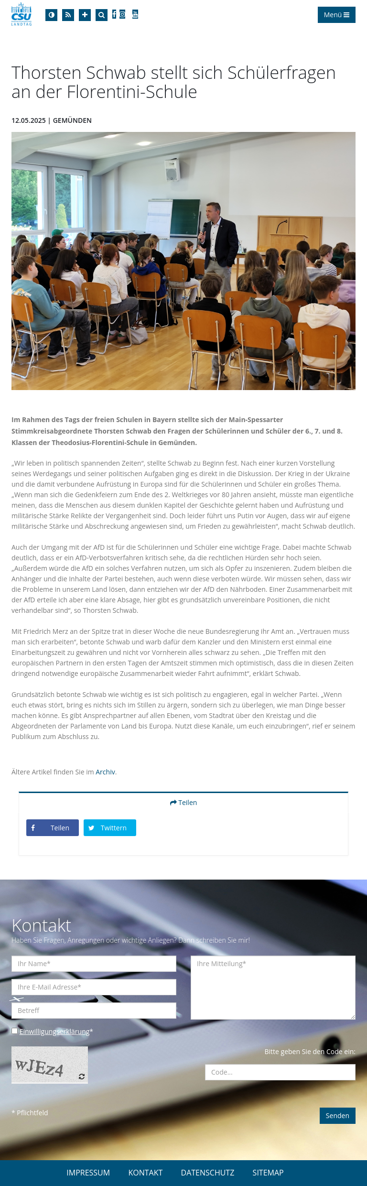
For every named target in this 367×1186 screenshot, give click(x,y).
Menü (336, 14)
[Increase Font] (85, 15)
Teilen (183, 802)
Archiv (105, 771)
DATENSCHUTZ (208, 1172)
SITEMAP (268, 1172)
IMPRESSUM (88, 1172)
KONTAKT (145, 1172)
